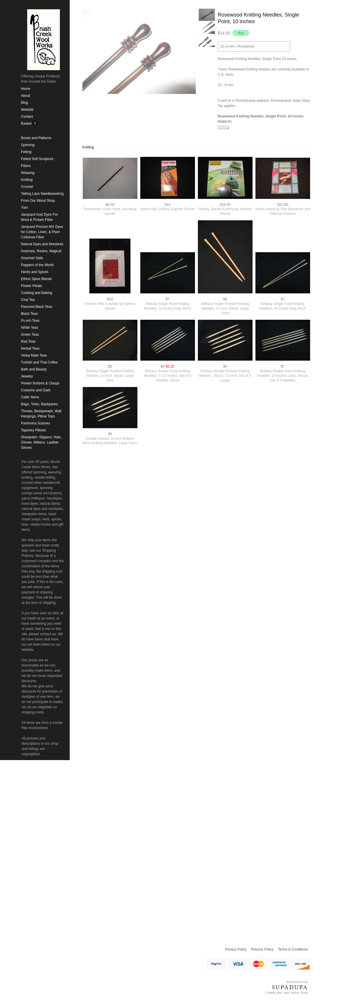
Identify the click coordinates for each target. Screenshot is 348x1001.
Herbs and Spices (35, 272)
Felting (26, 152)
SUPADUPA (290, 987)
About (25, 96)
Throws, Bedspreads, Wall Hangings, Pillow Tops (41, 413)
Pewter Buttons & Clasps (40, 383)
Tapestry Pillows (33, 430)
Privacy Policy (236, 949)
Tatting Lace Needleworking (42, 194)
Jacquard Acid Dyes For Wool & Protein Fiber (39, 217)
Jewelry (27, 376)
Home (25, 89)
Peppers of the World (37, 265)
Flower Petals (31, 286)
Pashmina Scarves (35, 423)
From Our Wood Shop (38, 201)
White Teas (29, 328)
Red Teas (28, 341)
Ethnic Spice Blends (36, 279)
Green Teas (30, 335)
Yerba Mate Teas (34, 355)
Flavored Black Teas (36, 307)
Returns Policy (262, 949)
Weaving (27, 173)
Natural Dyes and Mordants (42, 244)
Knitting (27, 180)
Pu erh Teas (30, 321)
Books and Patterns (36, 138)
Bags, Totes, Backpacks (39, 404)
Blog (24, 103)
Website (27, 110)
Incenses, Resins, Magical (41, 251)
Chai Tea (28, 300)
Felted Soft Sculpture (37, 159)
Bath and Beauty (34, 369)
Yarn (24, 208)
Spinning (28, 145)
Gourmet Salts (32, 258)
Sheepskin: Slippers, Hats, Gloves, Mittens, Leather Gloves (41, 442)
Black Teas (29, 314)
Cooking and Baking (36, 293)
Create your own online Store (287, 992)
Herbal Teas (30, 348)
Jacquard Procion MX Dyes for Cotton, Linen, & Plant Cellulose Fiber (42, 232)
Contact (27, 117)
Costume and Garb (35, 390)
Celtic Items (30, 397)
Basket (27, 123)
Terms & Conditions (293, 949)
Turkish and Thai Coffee (39, 362)
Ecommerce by (297, 982)
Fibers (26, 166)
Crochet (27, 187)
